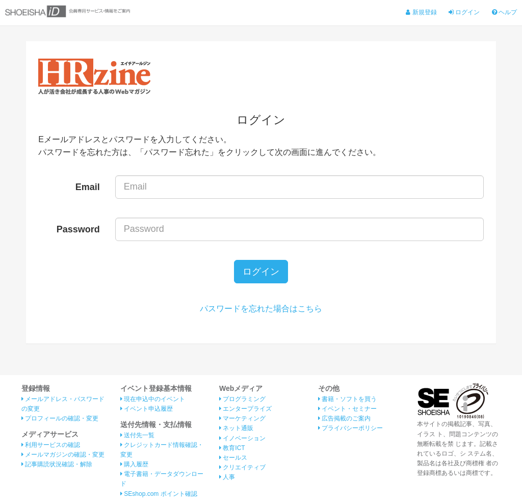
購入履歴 (134, 464)
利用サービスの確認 (50, 444)
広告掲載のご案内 (344, 418)
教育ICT (232, 448)
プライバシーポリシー (350, 428)
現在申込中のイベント (152, 399)
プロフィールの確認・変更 (59, 418)
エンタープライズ (245, 408)
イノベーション (242, 438)
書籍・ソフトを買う (347, 399)
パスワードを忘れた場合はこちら (261, 308)
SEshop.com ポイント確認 (158, 493)
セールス (233, 457)
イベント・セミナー (347, 408)
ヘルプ (504, 12)
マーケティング (242, 418)
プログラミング (242, 399)
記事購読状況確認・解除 (56, 464)
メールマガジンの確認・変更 (63, 454)
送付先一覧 (137, 435)
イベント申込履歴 (146, 408)
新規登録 (421, 12)
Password (78, 229)
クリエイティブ (242, 467)
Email (87, 187)
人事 (227, 477)
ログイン (464, 12)
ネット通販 (236, 428)
